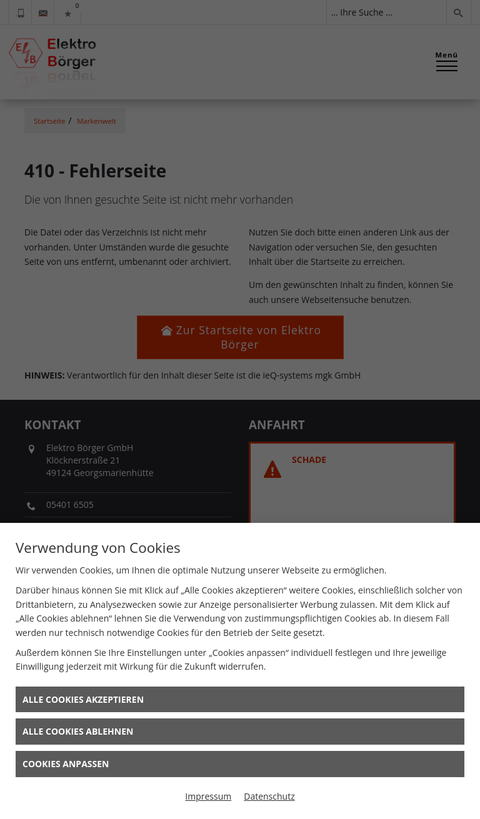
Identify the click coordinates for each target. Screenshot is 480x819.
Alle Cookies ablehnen (77, 731)
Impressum (208, 796)
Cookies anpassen (65, 764)
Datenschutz (269, 796)
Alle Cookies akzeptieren (83, 699)
